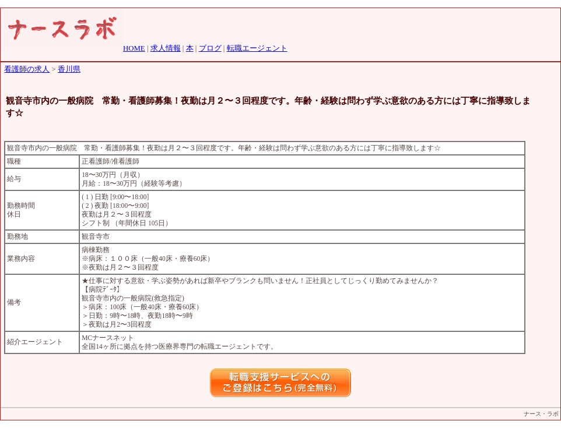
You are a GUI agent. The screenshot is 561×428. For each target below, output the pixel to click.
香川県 (69, 69)
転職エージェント (257, 48)
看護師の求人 (27, 69)
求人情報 (165, 48)
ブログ (210, 48)
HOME (134, 48)
